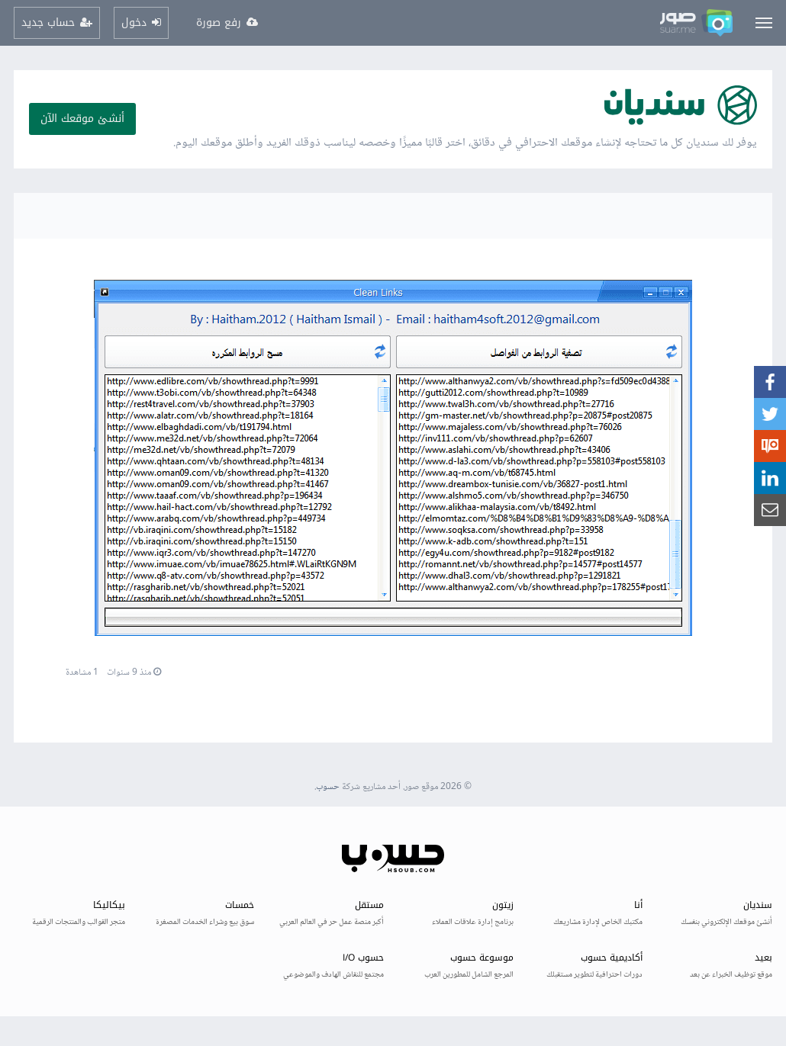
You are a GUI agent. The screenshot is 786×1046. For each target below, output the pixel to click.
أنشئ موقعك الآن (82, 118)
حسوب (328, 787)
